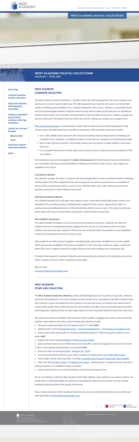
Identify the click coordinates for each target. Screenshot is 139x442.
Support (88, 414)
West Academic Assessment (47, 126)
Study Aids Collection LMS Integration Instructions (17, 106)
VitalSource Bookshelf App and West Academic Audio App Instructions (18, 118)
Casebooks (40, 76)
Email (12, 140)
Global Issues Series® (81, 362)
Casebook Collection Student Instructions (17, 96)
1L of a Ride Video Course (114, 355)
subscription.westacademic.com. (66, 395)
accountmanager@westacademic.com (51, 271)
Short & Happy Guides (84, 340)
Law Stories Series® (59, 362)
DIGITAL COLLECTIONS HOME (91, 8)
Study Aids (55, 76)
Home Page (13, 89)
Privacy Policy (110, 414)
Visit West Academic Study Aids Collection (17, 146)
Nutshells (67, 340)
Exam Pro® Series (82, 351)
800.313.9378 (16, 136)
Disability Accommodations (98, 414)
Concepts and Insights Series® (118, 329)
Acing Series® (65, 351)
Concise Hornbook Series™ (89, 329)
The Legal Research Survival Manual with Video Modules (105, 358)
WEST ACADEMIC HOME (116, 8)
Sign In (11, 153)
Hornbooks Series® (69, 329)
